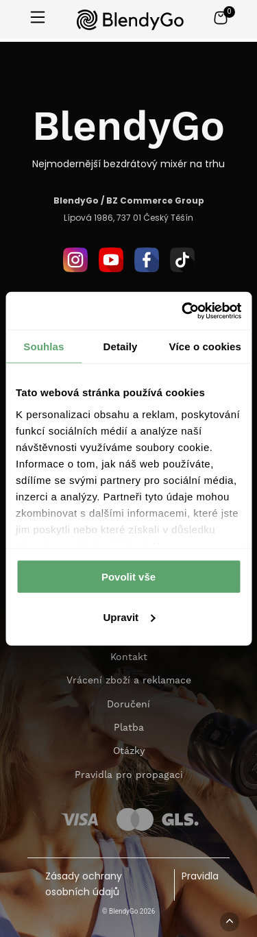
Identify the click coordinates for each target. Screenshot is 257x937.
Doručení (128, 704)
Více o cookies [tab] (205, 346)
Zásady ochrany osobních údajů (83, 885)
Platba (129, 728)
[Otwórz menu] (37, 18)
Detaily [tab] (120, 346)
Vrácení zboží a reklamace (128, 680)
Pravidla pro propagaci (129, 775)
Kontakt (128, 657)
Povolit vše (128, 577)
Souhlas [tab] (43, 346)
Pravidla (200, 877)
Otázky (129, 751)
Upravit (129, 617)
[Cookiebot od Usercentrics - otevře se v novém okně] (183, 310)
